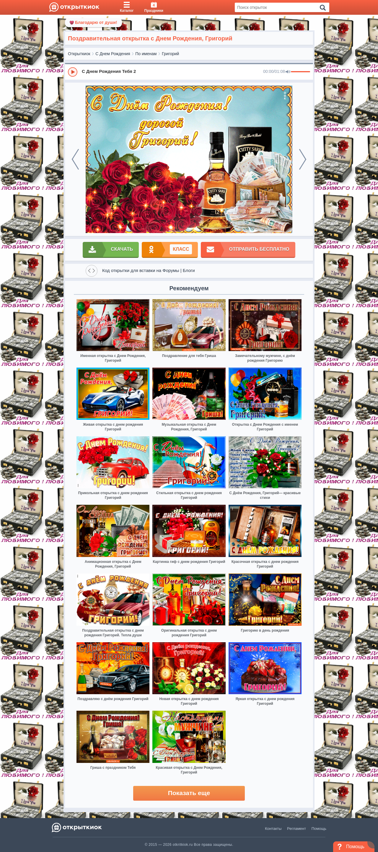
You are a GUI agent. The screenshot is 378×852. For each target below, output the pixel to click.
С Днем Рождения (112, 53)
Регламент (296, 828)
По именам (146, 53)
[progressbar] (300, 72)
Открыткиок (79, 53)
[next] (303, 159)
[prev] (75, 159)
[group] (189, 72)
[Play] (72, 72)
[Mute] (288, 72)
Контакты (273, 828)
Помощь (319, 828)
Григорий (170, 53)
